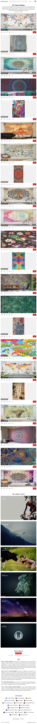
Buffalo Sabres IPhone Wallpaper (24, 705)
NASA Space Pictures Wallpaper (24, 707)
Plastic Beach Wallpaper (18, 703)
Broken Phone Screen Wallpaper (9, 712)
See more (16, 11)
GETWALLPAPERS (4, 1)
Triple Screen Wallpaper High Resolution (25, 710)
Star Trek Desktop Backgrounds (7, 703)
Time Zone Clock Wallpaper (28, 712)
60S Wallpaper (28, 698)
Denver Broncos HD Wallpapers (13, 705)
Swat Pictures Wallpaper (28, 700)
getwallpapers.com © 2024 (31, 722)
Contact (2, 722)
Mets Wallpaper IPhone (14, 714)
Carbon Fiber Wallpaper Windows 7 (29, 703)
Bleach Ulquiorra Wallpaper (19, 698)
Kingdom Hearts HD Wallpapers (10, 700)
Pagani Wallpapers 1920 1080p (13, 707)
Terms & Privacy (6, 722)
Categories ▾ (31, 1)
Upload (21, 11)
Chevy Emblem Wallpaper (23, 714)
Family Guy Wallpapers (19, 712)
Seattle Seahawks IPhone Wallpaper (11, 710)
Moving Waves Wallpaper (10, 698)
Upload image (18, 653)
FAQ (19, 11)
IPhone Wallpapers (19, 700)
